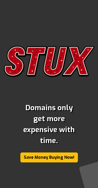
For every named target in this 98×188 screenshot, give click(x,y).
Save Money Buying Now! (49, 157)
